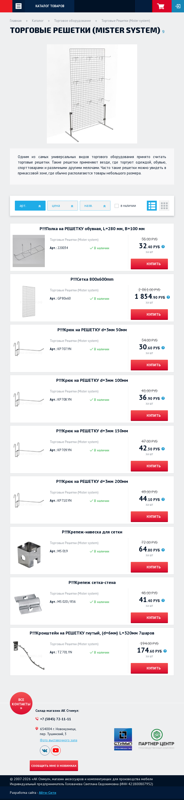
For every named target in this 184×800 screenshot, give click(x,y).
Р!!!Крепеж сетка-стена (92, 582)
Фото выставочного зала (58, 740)
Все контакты (21, 701)
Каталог (38, 21)
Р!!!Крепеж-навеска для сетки (92, 532)
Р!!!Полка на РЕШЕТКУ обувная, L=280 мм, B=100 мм (92, 228)
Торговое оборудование (72, 21)
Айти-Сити (47, 792)
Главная (16, 21)
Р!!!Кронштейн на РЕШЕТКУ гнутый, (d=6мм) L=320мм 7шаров (92, 633)
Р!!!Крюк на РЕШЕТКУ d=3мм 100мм (92, 380)
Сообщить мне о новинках (54, 765)
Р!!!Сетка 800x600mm (92, 279)
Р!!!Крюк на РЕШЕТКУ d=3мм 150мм (92, 431)
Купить (153, 264)
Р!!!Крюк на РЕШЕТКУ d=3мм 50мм (92, 329)
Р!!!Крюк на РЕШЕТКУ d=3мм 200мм (92, 481)
